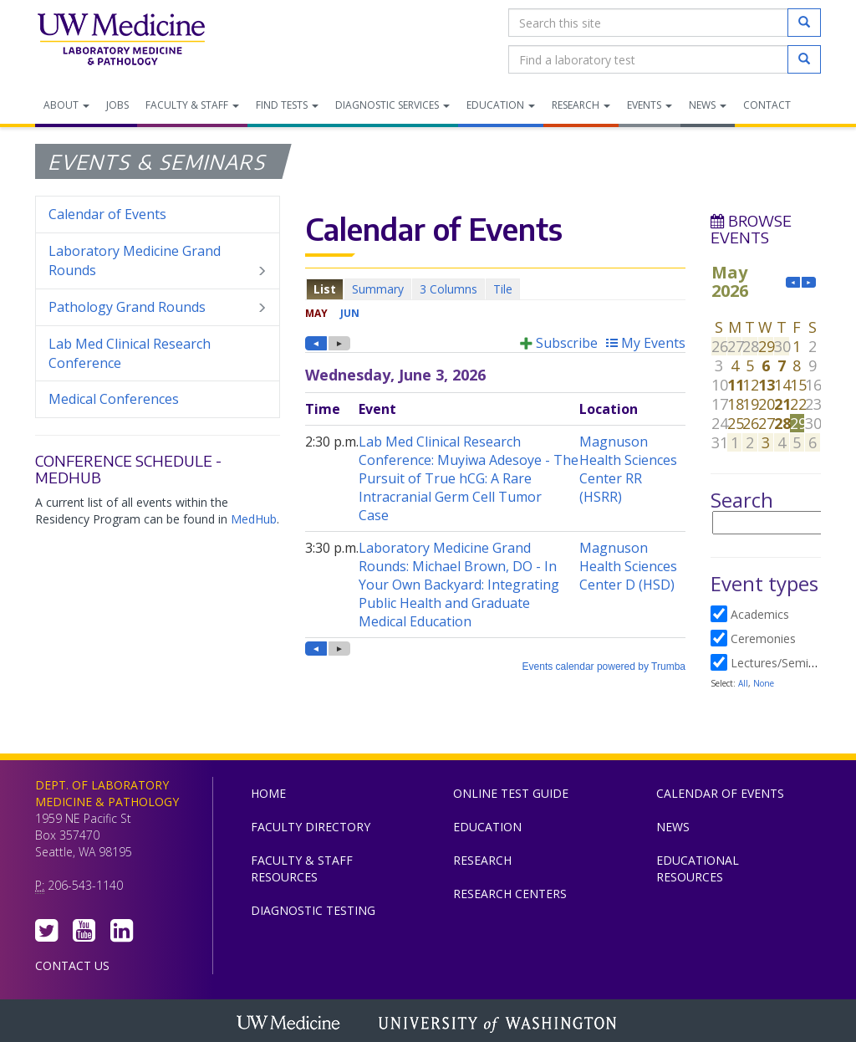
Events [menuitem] (649, 105)
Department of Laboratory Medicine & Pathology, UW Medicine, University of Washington (120, 41)
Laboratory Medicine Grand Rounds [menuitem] (157, 261)
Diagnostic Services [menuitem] (392, 105)
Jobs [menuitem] (117, 105)
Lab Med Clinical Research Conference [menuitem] (129, 353)
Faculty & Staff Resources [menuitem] (302, 868)
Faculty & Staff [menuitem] (192, 105)
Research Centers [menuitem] (510, 894)
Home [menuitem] (268, 793)
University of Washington (499, 1024)
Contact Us (72, 965)
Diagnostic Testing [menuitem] (313, 910)
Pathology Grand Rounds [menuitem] (157, 307)
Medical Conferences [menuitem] (113, 399)
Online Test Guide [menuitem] (510, 793)
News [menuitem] (707, 105)
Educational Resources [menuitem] (697, 868)
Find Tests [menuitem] (287, 105)
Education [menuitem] (500, 105)
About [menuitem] (66, 105)
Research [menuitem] (581, 105)
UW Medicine (290, 1024)
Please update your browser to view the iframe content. (495, 289)
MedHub (254, 519)
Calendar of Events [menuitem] (107, 214)
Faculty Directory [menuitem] (310, 827)
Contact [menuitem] (767, 105)
